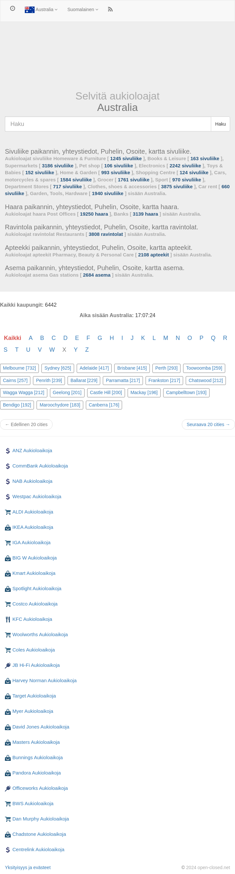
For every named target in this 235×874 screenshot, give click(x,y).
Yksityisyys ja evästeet (28, 867)
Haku (220, 124)
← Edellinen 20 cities (26, 424)
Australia (41, 10)
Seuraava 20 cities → (208, 424)
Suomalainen (82, 9)
